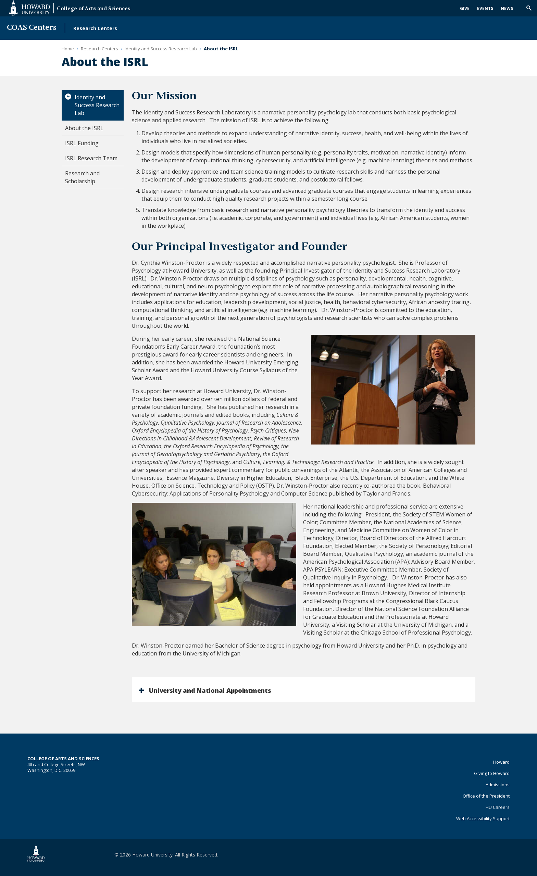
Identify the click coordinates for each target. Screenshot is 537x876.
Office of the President (486, 796)
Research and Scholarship (82, 177)
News (507, 8)
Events (485, 8)
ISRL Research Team (91, 158)
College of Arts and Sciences (93, 9)
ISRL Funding (82, 143)
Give (465, 8)
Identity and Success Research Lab (97, 105)
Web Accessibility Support (483, 818)
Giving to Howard (492, 773)
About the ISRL (84, 128)
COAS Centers (32, 28)
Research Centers (95, 28)
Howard (501, 762)
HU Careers (498, 807)
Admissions (498, 784)
